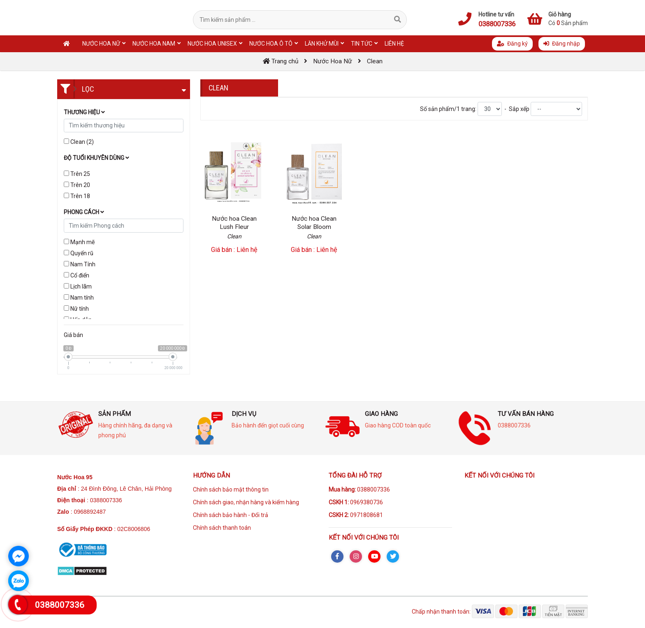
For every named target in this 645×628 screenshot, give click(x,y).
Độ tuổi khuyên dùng (96, 158)
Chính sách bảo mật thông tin (231, 489)
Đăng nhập (561, 43)
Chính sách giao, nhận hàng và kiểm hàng (246, 502)
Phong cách (84, 212)
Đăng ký (512, 43)
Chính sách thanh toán (222, 527)
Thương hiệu (84, 112)
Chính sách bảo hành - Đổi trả (230, 515)
